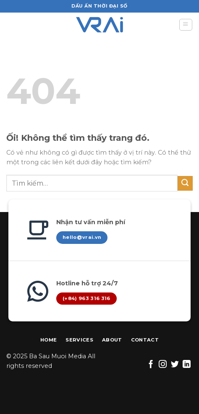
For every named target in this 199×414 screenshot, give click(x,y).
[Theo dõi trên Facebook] (151, 364)
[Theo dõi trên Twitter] (175, 364)
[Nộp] (185, 183)
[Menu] (185, 25)
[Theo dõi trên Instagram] (163, 364)
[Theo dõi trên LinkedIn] (187, 364)
